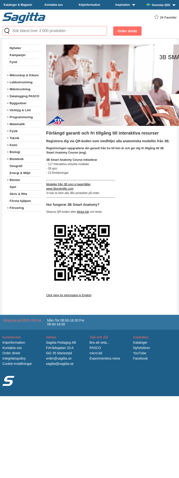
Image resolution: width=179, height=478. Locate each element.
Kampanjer (18, 55)
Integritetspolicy (14, 358)
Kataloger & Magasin (18, 4)
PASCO (95, 348)
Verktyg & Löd (20, 110)
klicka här (83, 211)
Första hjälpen (20, 201)
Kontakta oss (54, 4)
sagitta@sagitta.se (60, 364)
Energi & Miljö (20, 173)
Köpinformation (89, 4)
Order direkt (11, 353)
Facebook (140, 358)
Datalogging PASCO (24, 96)
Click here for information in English (68, 295)
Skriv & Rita (18, 194)
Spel (13, 187)
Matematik (17, 124)
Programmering (21, 117)
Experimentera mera (105, 358)
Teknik (14, 138)
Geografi (16, 166)
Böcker (15, 180)
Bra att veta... (99, 342)
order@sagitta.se (59, 358)
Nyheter (15, 48)
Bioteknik (17, 159)
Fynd (13, 62)
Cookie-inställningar (17, 364)
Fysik (14, 131)
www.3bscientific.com (59, 188)
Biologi (15, 152)
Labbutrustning (21, 82)
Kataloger (140, 342)
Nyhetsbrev (141, 348)
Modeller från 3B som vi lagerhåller (68, 184)
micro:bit (96, 353)
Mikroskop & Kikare (24, 75)
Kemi (13, 145)
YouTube (139, 353)
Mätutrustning (20, 89)
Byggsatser (18, 103)
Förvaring (17, 208)
